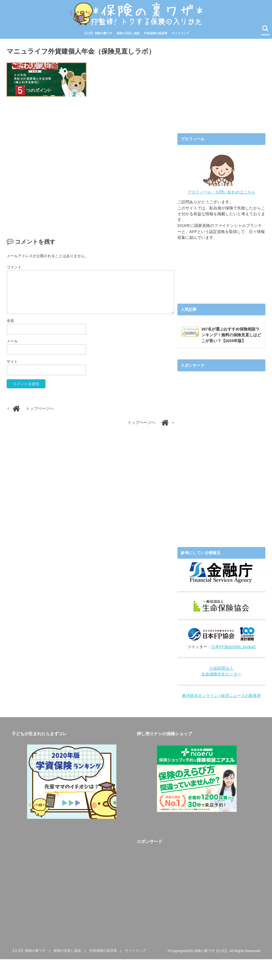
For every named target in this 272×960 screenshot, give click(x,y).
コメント (14, 267)
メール (12, 342)
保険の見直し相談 (128, 34)
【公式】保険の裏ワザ (97, 34)
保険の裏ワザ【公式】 (211, 952)
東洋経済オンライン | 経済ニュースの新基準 (221, 697)
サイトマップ (180, 34)
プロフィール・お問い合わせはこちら (221, 193)
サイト (12, 362)
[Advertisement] (91, 162)
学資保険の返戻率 (155, 34)
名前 (10, 321)
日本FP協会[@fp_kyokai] (233, 648)
